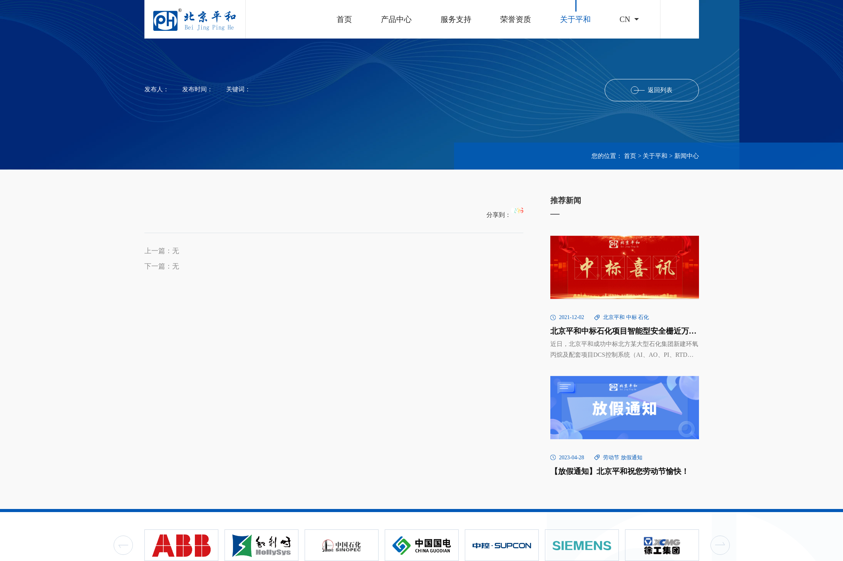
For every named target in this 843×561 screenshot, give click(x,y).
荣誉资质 (515, 19)
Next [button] (720, 545)
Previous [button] (123, 545)
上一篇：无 (161, 251)
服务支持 (456, 19)
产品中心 (396, 19)
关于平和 (575, 19)
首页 (344, 19)
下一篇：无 (161, 266)
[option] (181, 545)
